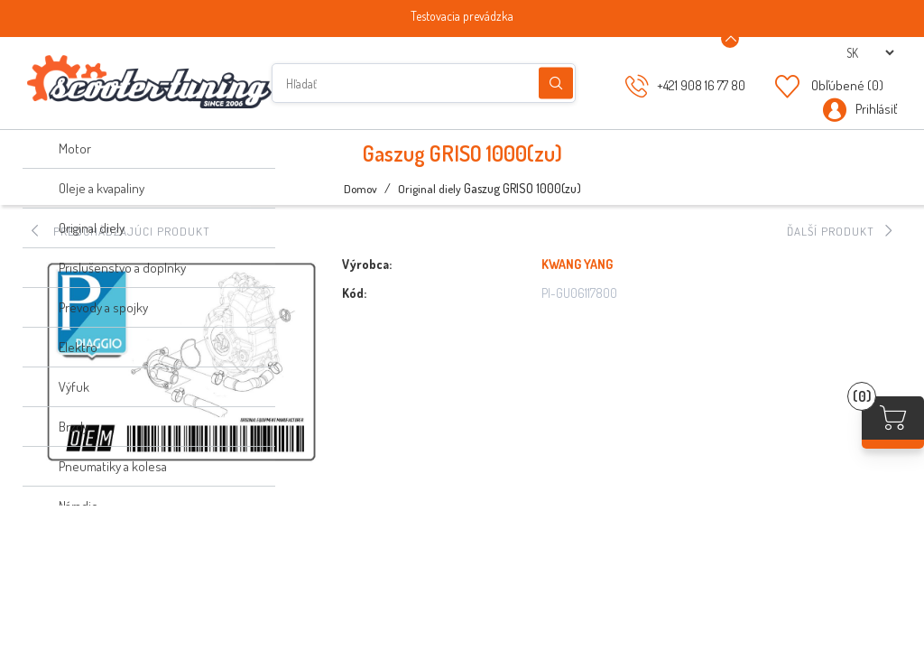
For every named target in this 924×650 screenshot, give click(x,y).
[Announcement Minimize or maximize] (730, 39)
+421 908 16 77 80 (701, 85)
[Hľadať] (424, 83)
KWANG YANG (577, 264)
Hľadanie (556, 83)
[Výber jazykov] (870, 52)
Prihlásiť (876, 108)
